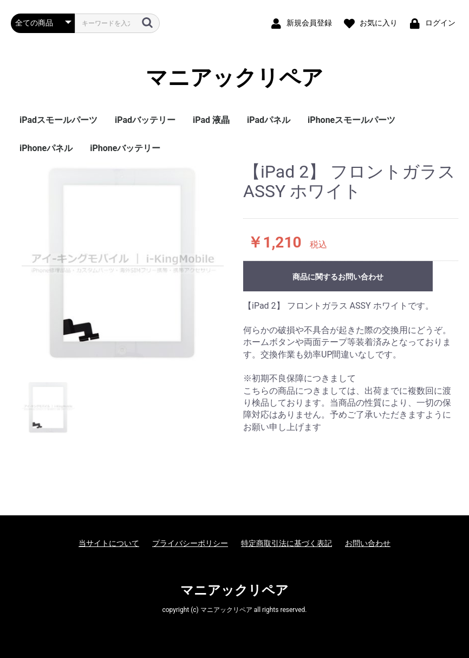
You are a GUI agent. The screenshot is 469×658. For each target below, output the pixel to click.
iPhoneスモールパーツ (351, 120)
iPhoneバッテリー (125, 148)
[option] (123, 263)
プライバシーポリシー (190, 543)
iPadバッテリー (145, 120)
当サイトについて (109, 543)
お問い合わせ (367, 543)
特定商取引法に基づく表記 (286, 543)
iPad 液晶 (211, 120)
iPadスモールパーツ (58, 120)
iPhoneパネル (46, 148)
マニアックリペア (234, 78)
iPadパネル (268, 120)
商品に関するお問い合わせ (337, 276)
